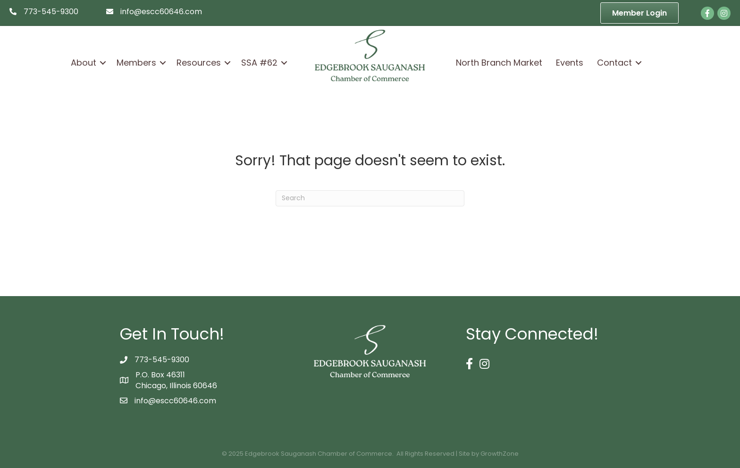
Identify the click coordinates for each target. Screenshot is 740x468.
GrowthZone (499, 453)
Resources (199, 62)
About (83, 62)
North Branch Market (499, 62)
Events (569, 62)
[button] (639, 13)
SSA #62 (259, 62)
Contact (614, 62)
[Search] (370, 198)
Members (136, 62)
